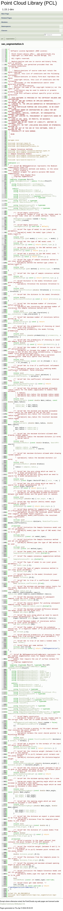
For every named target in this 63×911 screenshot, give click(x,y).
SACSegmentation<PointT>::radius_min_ (33, 674)
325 (4, 701)
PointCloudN (24, 698)
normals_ (13, 741)
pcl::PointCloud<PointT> (41, 195)
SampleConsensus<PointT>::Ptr (20, 207)
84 (4, 219)
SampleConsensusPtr (27, 205)
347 (4, 748)
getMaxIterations (20, 322)
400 (4, 860)
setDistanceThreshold (22, 290)
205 (4, 464)
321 (4, 694)
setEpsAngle (18, 499)
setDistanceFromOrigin (23, 825)
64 (4, 181)
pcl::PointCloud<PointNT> (43, 698)
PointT (34, 724)
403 (4, 866)
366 (4, 791)
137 (4, 322)
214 (4, 480)
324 (4, 700)
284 (4, 624)
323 (4, 698)
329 (4, 712)
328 (4, 709)
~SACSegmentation (20, 226)
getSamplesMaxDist (21, 464)
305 (4, 667)
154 (4, 361)
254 (4, 559)
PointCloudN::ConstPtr (17, 703)
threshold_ (56, 290)
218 (4, 488)
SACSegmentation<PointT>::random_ (31, 680)
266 (4, 583)
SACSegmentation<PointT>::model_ (31, 671)
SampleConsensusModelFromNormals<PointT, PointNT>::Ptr (32, 713)
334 (4, 722)
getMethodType (19, 278)
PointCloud (23, 195)
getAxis (16, 488)
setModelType (18, 238)
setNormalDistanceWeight (23, 763)
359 (4, 774)
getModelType (18, 245)
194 (4, 443)
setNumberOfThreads (21, 361)
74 (4, 196)
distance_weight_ (15, 765)
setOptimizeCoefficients (23, 375)
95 (4, 238)
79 (4, 208)
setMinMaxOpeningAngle (23, 791)
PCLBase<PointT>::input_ (29, 190)
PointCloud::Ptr (48, 196)
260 (4, 571)
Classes (32, 30)
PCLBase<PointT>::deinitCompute (30, 186)
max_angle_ (19, 797)
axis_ (50, 480)
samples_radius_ (22, 447)
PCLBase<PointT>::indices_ (30, 192)
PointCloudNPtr (25, 700)
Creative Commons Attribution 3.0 (12, 904)
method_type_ (45, 269)
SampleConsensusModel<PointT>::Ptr (23, 210)
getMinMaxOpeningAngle (23, 806)
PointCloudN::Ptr (50, 700)
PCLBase (41, 181)
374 (4, 806)
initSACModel (18, 536)
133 (4, 313)
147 (4, 344)
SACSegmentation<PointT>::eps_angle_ (33, 677)
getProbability (19, 344)
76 (4, 201)
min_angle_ (19, 795)
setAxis (16, 480)
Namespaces (32, 26)
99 (4, 245)
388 (4, 834)
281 (4, 618)
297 (4, 648)
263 (4, 577)
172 (4, 400)
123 (4, 290)
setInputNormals (20, 739)
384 (4, 825)
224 (4, 499)
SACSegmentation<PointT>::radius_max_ (33, 676)
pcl (2, 38)
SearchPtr (23, 201)
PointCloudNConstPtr (27, 701)
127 (4, 299)
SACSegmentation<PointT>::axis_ (30, 679)
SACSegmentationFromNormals (27, 667)
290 (4, 638)
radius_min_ (20, 405)
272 (4, 600)
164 (4, 384)
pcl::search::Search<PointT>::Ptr (22, 202)
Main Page (5, 14)
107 (4, 257)
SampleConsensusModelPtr (29, 208)
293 (4, 642)
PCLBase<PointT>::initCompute (30, 184)
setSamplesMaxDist (21, 443)
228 (4, 506)
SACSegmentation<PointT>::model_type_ (33, 673)
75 (4, 198)
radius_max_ (20, 406)
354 (4, 763)
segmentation (10, 38)
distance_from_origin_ (17, 827)
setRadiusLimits (20, 400)
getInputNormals (20, 748)
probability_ (53, 335)
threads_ (11, 362)
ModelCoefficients (50, 521)
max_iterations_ (15, 314)
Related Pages (6, 18)
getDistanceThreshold (22, 299)
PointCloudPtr (25, 196)
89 (4, 226)
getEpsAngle (18, 506)
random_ (18, 220)
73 (4, 195)
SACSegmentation (22, 181)
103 (4, 251)
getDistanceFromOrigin (23, 834)
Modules (4, 22)
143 (4, 335)
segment (16, 521)
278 (4, 612)
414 (4, 886)
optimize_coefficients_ (18, 376)
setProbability (19, 335)
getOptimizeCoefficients (23, 384)
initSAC (16, 549)
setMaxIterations (20, 313)
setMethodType (19, 269)
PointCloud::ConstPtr (17, 199)
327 (4, 706)
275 (4, 606)
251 (4, 553)
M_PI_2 (32, 868)
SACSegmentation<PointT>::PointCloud (24, 691)
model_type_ (43, 238)
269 (4, 591)
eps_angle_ (41, 499)
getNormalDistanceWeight (23, 774)
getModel (17, 257)
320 (4, 692)
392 (4, 843)
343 (4, 739)
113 (4, 269)
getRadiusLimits (20, 423)
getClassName (18, 648)
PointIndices (27, 521)
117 (4, 278)
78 (4, 205)
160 (4, 375)
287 (4, 632)
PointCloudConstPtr (27, 198)
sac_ (42, 251)
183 (4, 423)
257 (4, 565)
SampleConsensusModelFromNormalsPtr (34, 712)
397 (4, 854)
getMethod (17, 251)
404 (4, 868)
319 (4, 689)
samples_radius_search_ (25, 449)
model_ (41, 257)
